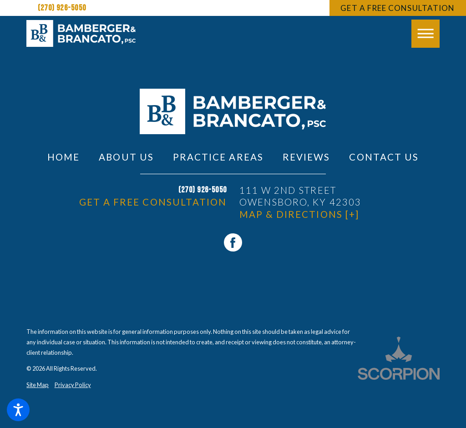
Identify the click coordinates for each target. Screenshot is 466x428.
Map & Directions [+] (299, 214)
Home (63, 156)
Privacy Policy (73, 384)
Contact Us (384, 156)
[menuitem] (63, 157)
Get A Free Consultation (397, 8)
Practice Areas (218, 156)
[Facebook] (233, 242)
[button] (18, 409)
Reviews (306, 156)
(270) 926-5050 (62, 8)
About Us (126, 156)
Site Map (37, 384)
